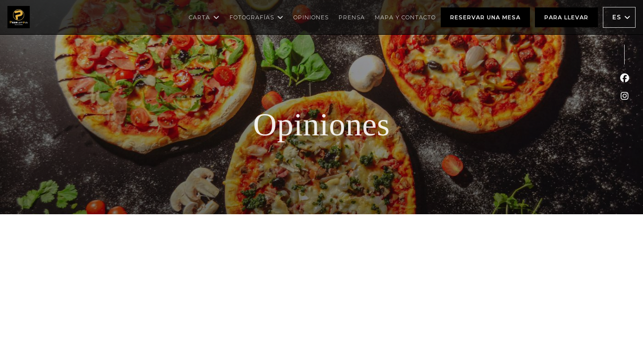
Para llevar (566, 17)
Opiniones (311, 17)
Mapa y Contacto (405, 17)
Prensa (352, 17)
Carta (204, 17)
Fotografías (257, 17)
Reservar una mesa (485, 17)
